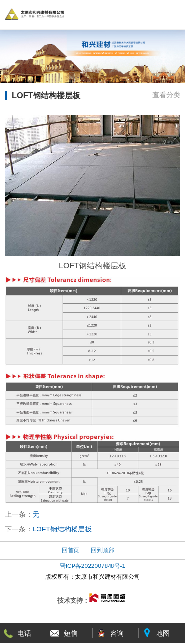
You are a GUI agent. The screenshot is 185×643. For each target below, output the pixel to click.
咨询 (117, 633)
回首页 (70, 550)
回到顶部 (102, 550)
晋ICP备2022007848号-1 (92, 566)
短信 (70, 633)
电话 (24, 633)
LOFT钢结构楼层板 (62, 529)
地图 (163, 633)
